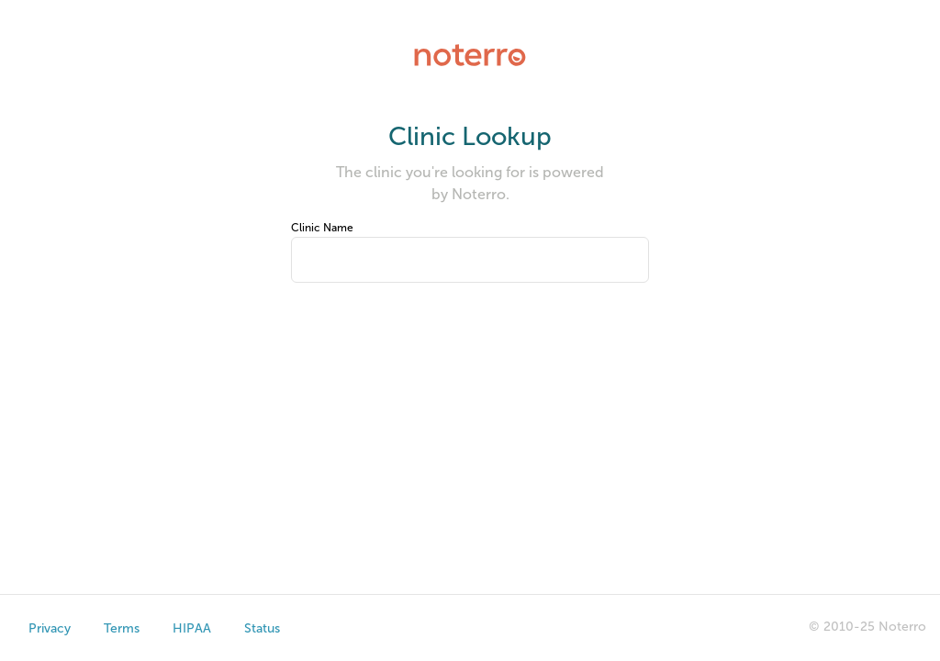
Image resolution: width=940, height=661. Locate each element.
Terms (122, 628)
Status (262, 628)
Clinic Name (322, 227)
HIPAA (192, 628)
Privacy (49, 628)
